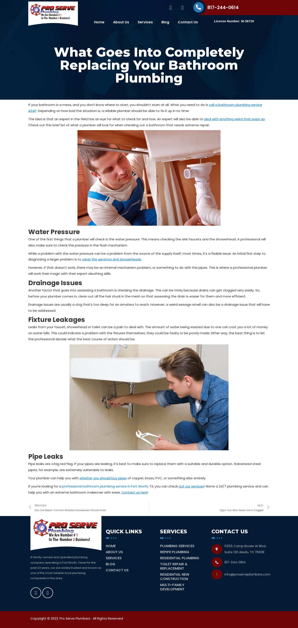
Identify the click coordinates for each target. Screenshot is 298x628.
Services (145, 22)
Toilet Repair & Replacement (174, 566)
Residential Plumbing (179, 558)
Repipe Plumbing (174, 552)
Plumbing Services (177, 545)
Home (99, 22)
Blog (165, 22)
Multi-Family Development (172, 587)
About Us (121, 22)
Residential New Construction (174, 576)
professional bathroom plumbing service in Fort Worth (105, 486)
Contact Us (188, 22)
